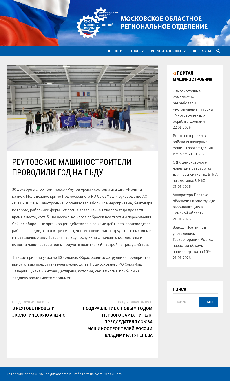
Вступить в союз (166, 51)
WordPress (102, 374)
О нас (134, 51)
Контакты (202, 51)
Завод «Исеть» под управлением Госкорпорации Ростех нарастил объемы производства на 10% (193, 239)
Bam (118, 374)
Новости (114, 51)
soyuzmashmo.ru (59, 374)
